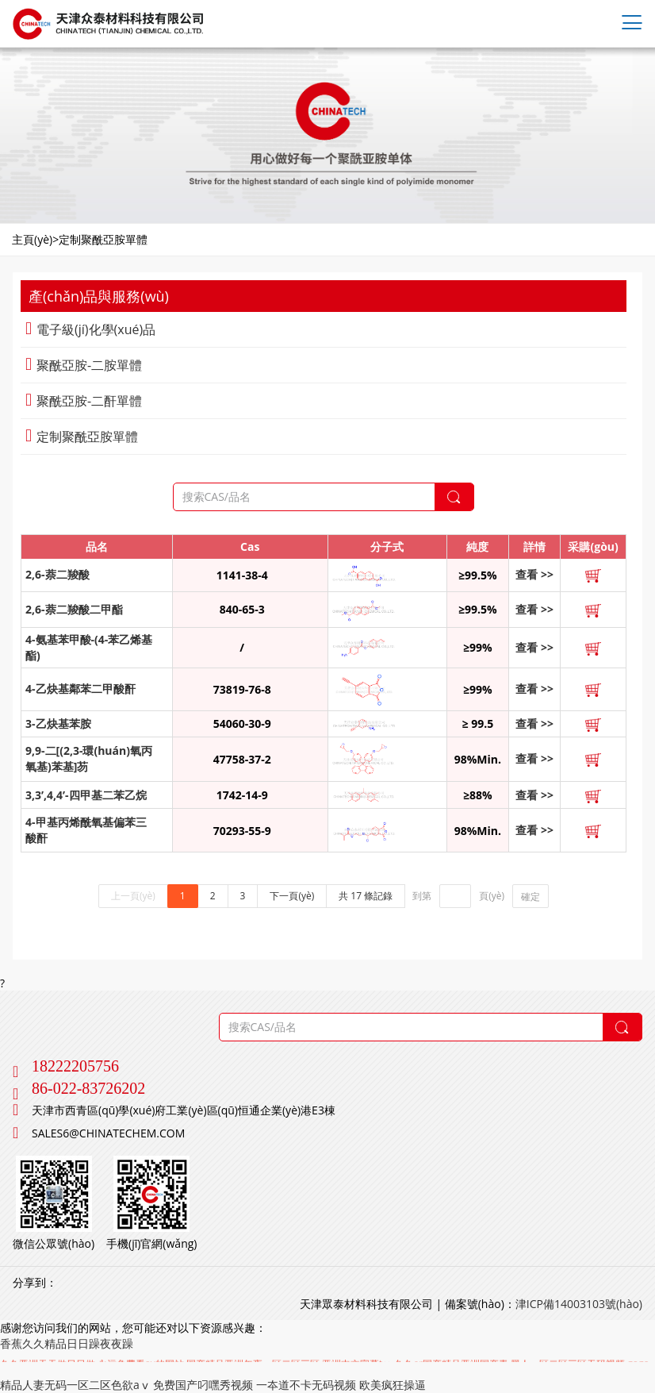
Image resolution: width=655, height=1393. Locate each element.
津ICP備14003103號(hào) (578, 1303)
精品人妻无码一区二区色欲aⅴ (75, 1384)
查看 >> (534, 574)
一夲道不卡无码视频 (306, 1384)
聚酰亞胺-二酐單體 (83, 401)
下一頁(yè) (292, 895)
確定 (530, 896)
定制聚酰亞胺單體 (81, 436)
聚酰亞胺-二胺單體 (83, 365)
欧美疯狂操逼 (392, 1384)
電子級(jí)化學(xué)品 (90, 329)
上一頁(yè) (133, 895)
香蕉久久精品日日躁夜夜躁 (66, 1343)
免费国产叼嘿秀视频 (203, 1384)
